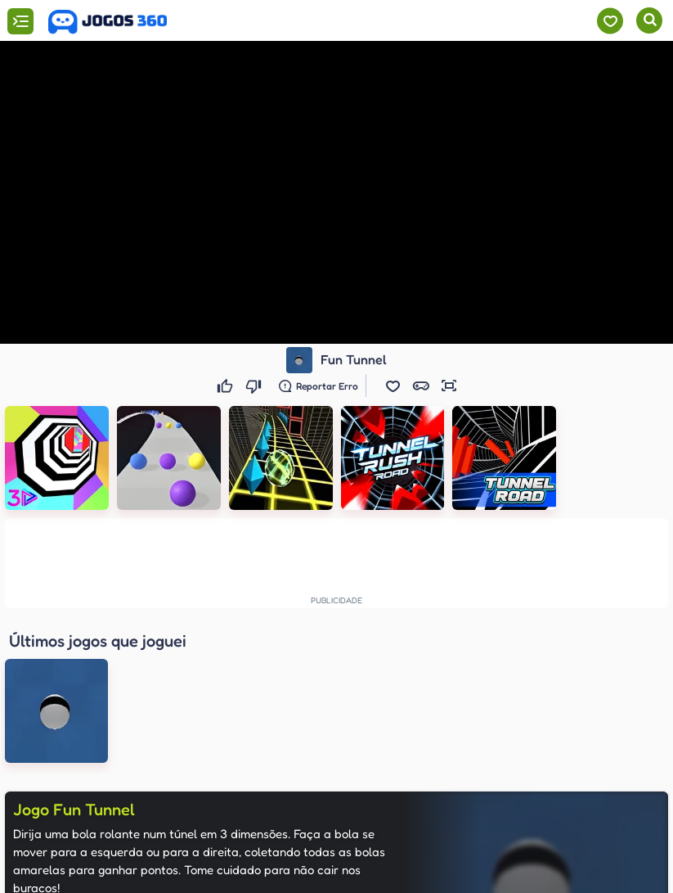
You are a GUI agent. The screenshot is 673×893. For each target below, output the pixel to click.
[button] (393, 385)
